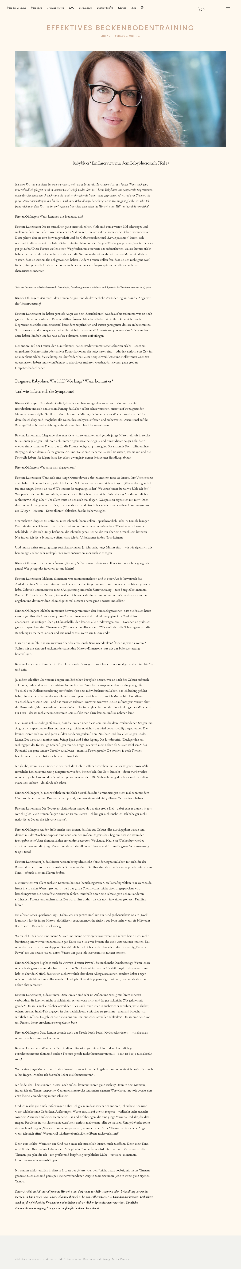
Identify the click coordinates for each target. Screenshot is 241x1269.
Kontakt (122, 7)
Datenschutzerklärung (96, 1259)
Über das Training (16, 7)
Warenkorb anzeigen (202, 9)
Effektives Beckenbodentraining (121, 28)
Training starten (55, 7)
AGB (62, 1259)
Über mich (36, 7)
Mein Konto (85, 7)
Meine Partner (120, 1259)
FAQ (71, 7)
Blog (133, 7)
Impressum (74, 1259)
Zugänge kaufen (105, 7)
